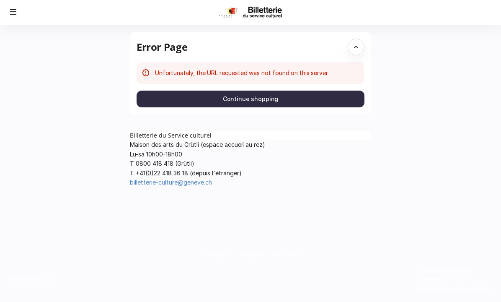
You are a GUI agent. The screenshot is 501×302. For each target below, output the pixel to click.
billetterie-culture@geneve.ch (171, 182)
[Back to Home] (250, 12)
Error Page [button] (162, 47)
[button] (13, 12)
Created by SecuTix (444, 269)
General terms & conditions (453, 288)
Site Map (428, 279)
